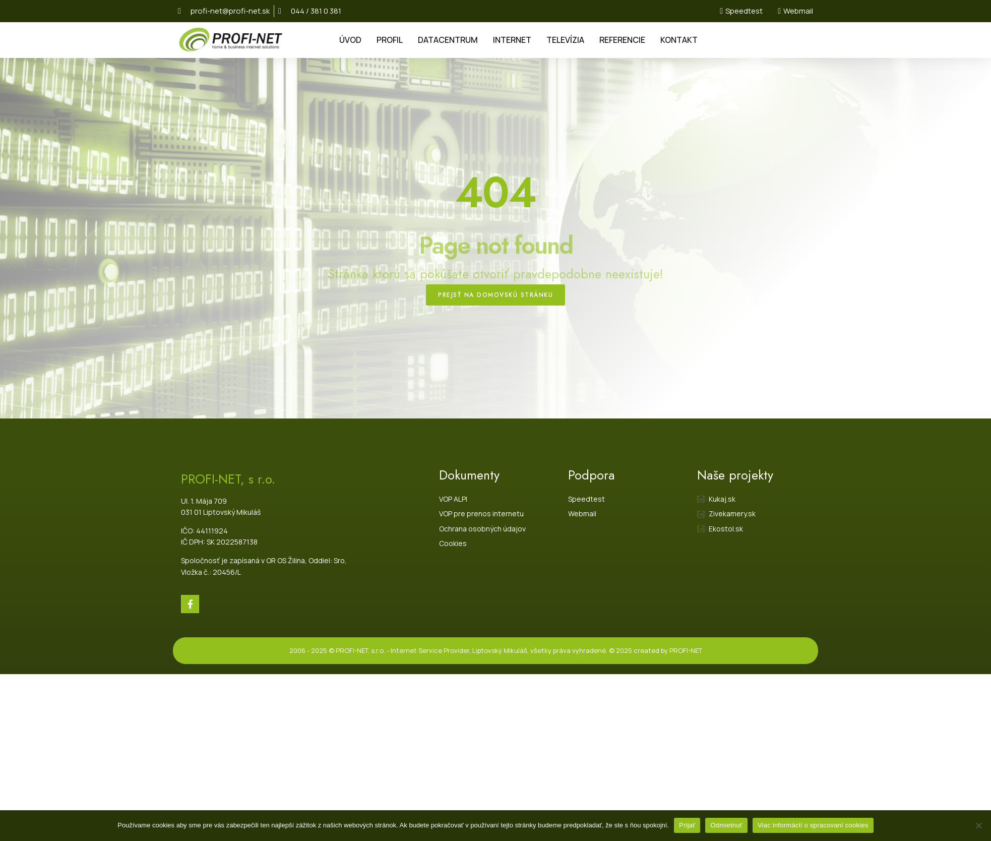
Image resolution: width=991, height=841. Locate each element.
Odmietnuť (726, 825)
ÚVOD (350, 39)
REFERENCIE (622, 39)
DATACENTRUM (448, 39)
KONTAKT (679, 39)
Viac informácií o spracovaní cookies (813, 825)
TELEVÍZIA (565, 39)
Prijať (687, 825)
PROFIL (390, 39)
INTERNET (512, 39)
